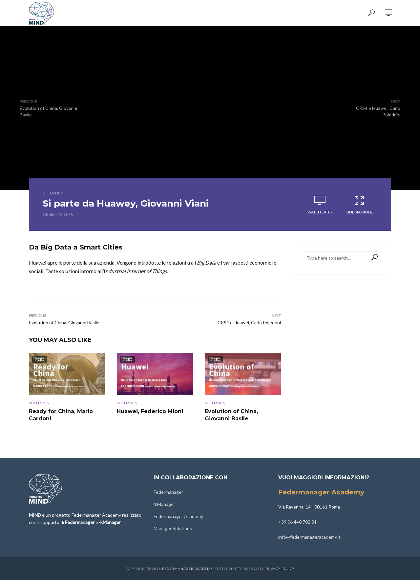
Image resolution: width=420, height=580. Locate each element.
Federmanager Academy (178, 516)
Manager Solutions (173, 528)
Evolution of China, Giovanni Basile (231, 415)
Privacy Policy (279, 568)
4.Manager (164, 504)
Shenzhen (53, 192)
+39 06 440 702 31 (297, 522)
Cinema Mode (359, 204)
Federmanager (168, 492)
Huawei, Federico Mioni (150, 411)
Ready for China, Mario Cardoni (61, 415)
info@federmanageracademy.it (309, 537)
